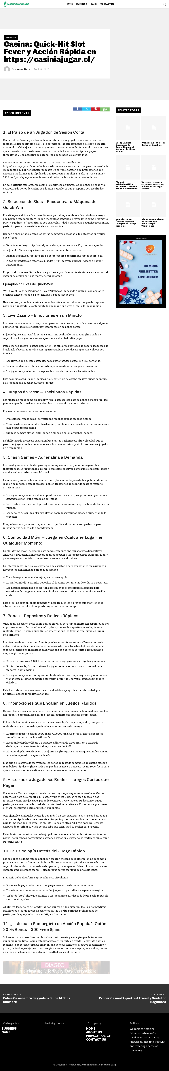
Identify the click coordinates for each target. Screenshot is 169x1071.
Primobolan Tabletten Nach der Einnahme (153, 144)
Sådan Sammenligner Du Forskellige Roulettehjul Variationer (152, 222)
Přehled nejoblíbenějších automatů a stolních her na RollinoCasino (127, 185)
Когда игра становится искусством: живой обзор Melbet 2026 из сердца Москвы (152, 185)
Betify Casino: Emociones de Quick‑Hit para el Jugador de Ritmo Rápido (125, 147)
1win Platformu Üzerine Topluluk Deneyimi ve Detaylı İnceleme (126, 222)
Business (11, 37)
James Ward (22, 69)
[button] (164, 4)
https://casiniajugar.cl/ (16, 166)
